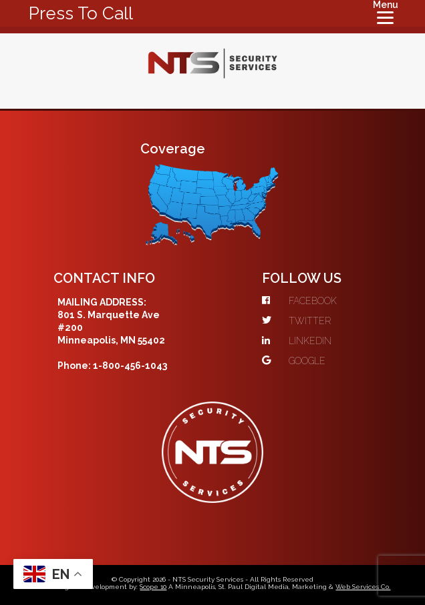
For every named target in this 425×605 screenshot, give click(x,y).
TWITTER (296, 321)
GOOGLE (293, 361)
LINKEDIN (296, 341)
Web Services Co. (362, 586)
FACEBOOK (299, 300)
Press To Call (81, 13)
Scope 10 (153, 586)
